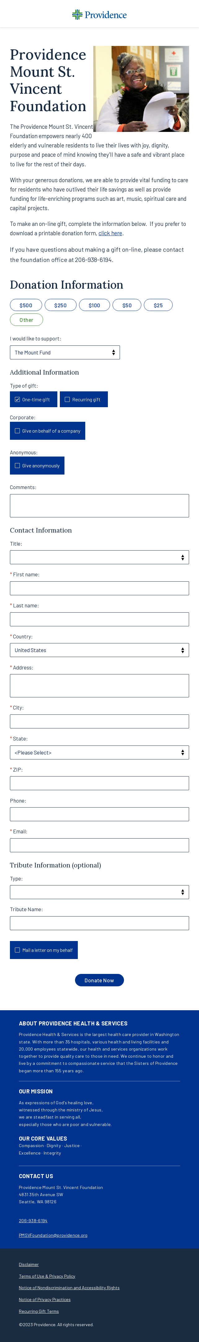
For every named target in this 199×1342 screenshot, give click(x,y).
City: (18, 707)
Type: (16, 878)
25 (160, 305)
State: (20, 738)
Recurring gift (86, 399)
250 (62, 305)
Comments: (23, 487)
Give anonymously (41, 465)
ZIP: (18, 769)
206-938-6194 (33, 1220)
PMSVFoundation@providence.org (53, 1235)
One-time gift (36, 399)
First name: (26, 574)
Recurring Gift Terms (39, 1311)
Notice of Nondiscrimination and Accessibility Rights (69, 1287)
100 (96, 305)
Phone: (18, 800)
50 (129, 305)
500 (27, 305)
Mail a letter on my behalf (47, 950)
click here (110, 232)
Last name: (26, 605)
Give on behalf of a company (51, 431)
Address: (23, 667)
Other (26, 320)
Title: (16, 543)
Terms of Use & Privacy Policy (47, 1276)
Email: (20, 831)
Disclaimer (29, 1264)
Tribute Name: (26, 909)
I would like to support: (35, 338)
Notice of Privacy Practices (45, 1299)
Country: (23, 636)
